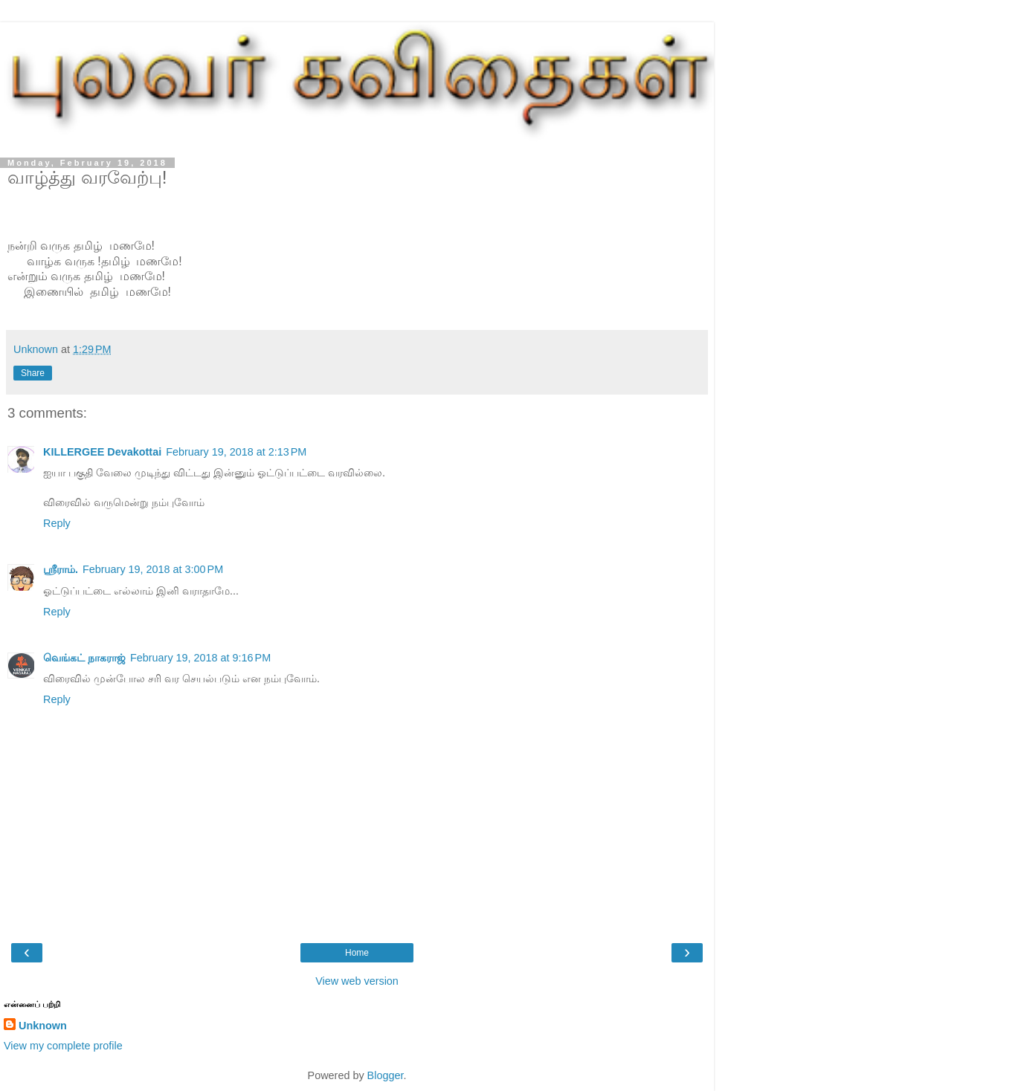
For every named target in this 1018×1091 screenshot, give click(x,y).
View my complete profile (63, 1046)
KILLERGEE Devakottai (102, 452)
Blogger (385, 1075)
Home (357, 953)
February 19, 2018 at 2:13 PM (236, 452)
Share (33, 373)
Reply (57, 523)
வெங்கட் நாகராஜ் (84, 658)
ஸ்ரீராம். (60, 569)
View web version (357, 981)
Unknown (43, 1026)
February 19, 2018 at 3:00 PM (153, 569)
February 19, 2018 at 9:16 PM (200, 658)
